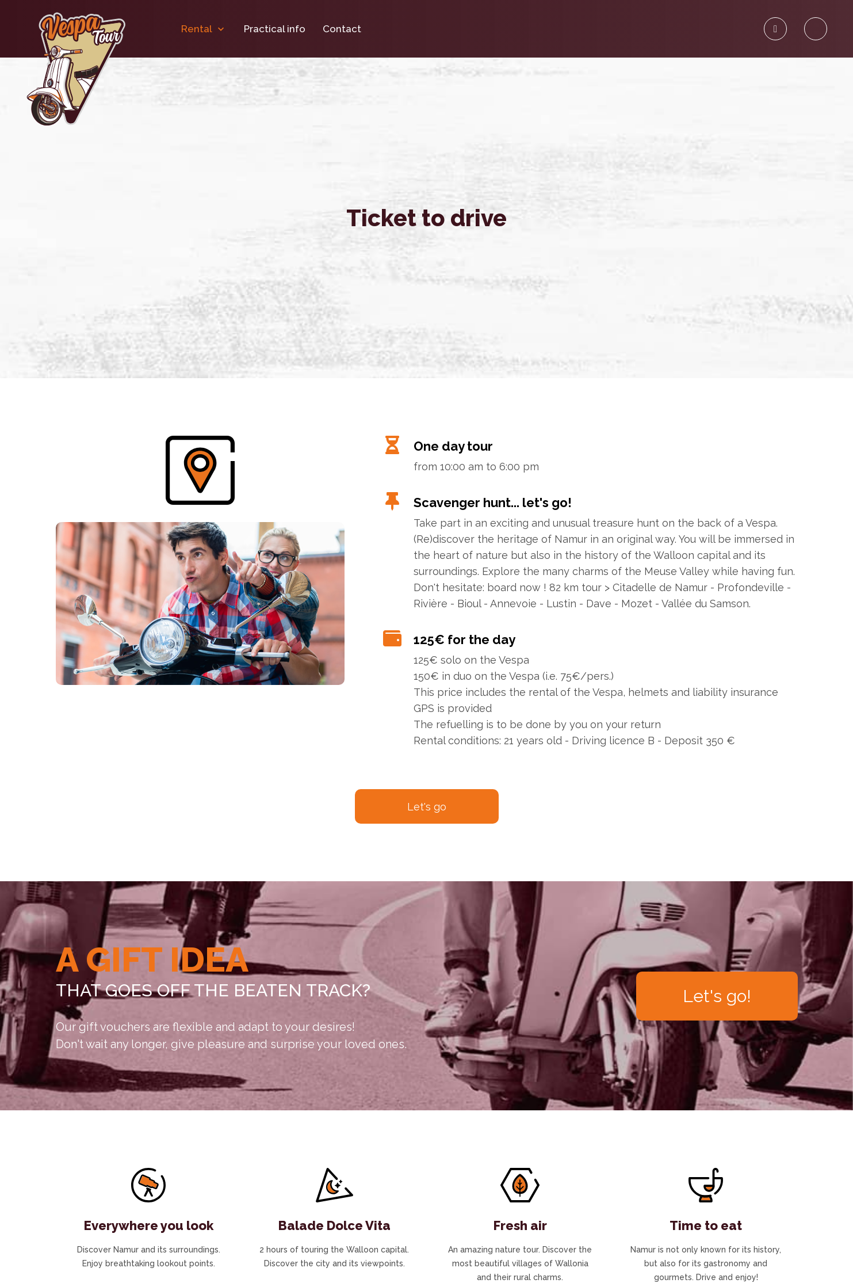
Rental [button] (204, 29)
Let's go (426, 807)
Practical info (274, 29)
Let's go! (717, 996)
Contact (342, 29)
